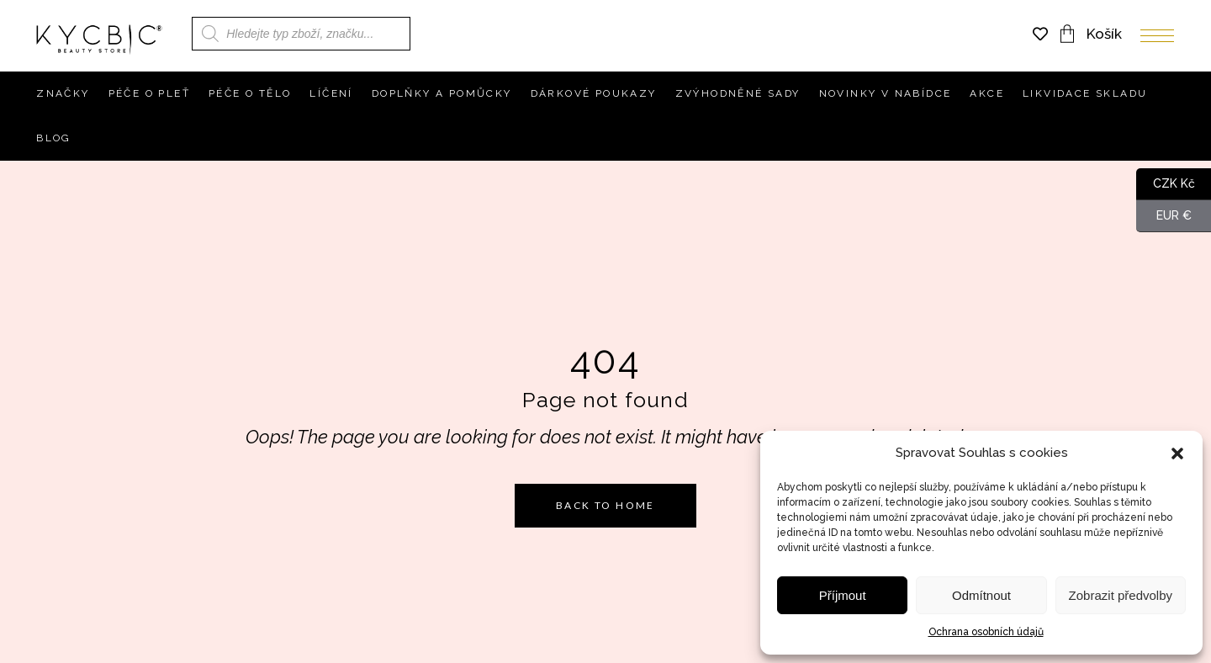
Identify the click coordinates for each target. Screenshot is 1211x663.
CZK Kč (1165, 184)
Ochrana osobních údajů (986, 632)
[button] (1177, 453)
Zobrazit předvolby (1120, 595)
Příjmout (842, 595)
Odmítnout (981, 595)
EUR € (1164, 216)
